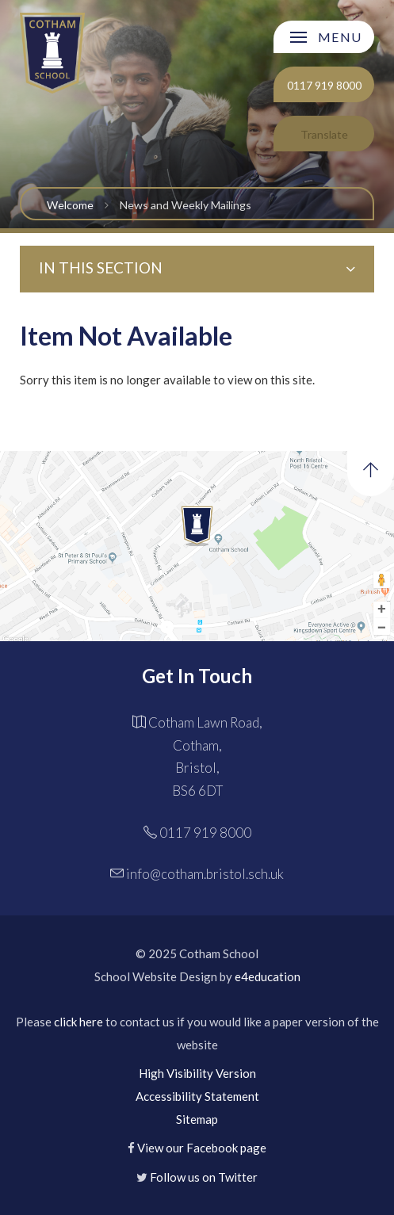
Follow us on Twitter (204, 1177)
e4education (267, 976)
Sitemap (197, 1119)
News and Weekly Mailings (185, 205)
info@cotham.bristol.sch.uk (205, 873)
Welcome (70, 205)
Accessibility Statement (197, 1096)
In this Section (197, 267)
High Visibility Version (197, 1073)
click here (78, 1021)
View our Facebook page (201, 1147)
